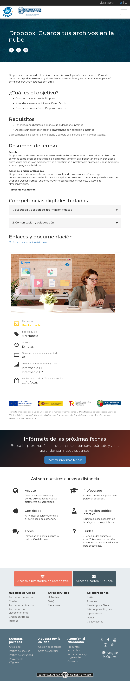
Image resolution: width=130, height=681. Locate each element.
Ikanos (90, 617)
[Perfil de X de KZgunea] (102, 640)
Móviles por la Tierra (98, 605)
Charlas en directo (19, 616)
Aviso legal (15, 646)
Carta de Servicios (48, 650)
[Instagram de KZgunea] (106, 645)
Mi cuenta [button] (108, 2)
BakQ (51, 601)
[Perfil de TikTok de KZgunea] (112, 645)
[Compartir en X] (18, 50)
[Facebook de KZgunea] (109, 640)
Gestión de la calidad (49, 646)
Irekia (90, 597)
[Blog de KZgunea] (110, 656)
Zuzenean (92, 601)
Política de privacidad (21, 655)
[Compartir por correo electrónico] (25, 50)
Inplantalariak (94, 613)
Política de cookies (19, 650)
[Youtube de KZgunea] (115, 640)
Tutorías (13, 620)
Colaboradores (95, 621)
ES (121, 2)
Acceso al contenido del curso (28, 242)
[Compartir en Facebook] (11, 50)
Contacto (72, 661)
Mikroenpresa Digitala (99, 609)
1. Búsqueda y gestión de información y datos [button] (42, 209)
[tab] (65, 210)
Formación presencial (21, 597)
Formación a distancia (21, 605)
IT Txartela (53, 597)
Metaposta (54, 605)
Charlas (13, 601)
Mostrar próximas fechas (65, 460)
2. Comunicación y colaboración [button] (33, 222)
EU (125, 2)
